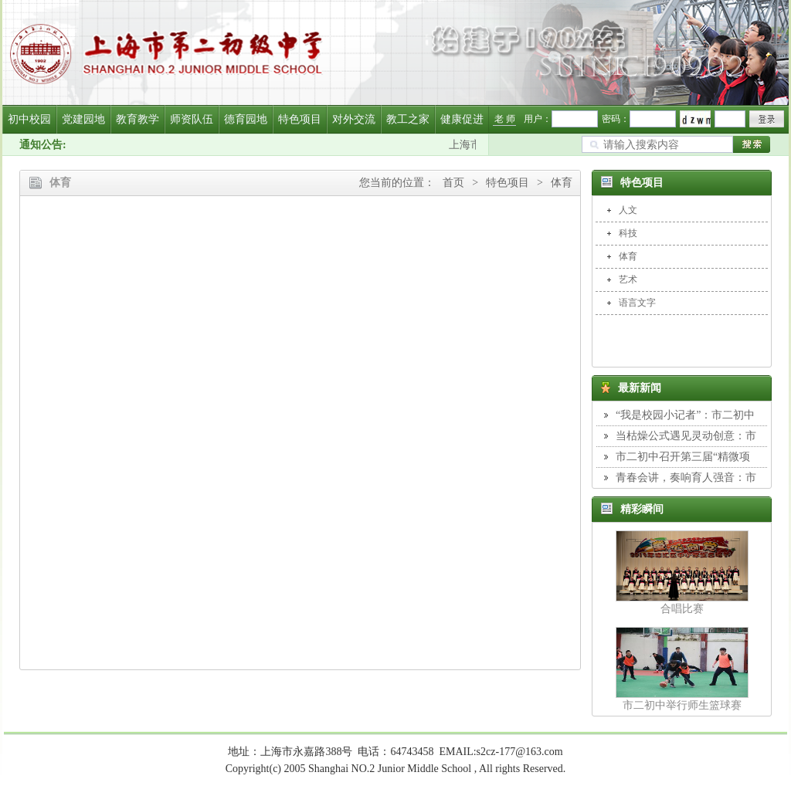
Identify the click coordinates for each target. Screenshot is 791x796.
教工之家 (407, 119)
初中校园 (29, 119)
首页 (453, 182)
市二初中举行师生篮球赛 (682, 705)
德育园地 (245, 119)
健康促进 (462, 119)
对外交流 (353, 119)
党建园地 (83, 119)
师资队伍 (191, 119)
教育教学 (137, 119)
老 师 (504, 118)
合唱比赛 (682, 609)
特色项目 (299, 119)
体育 (561, 182)
